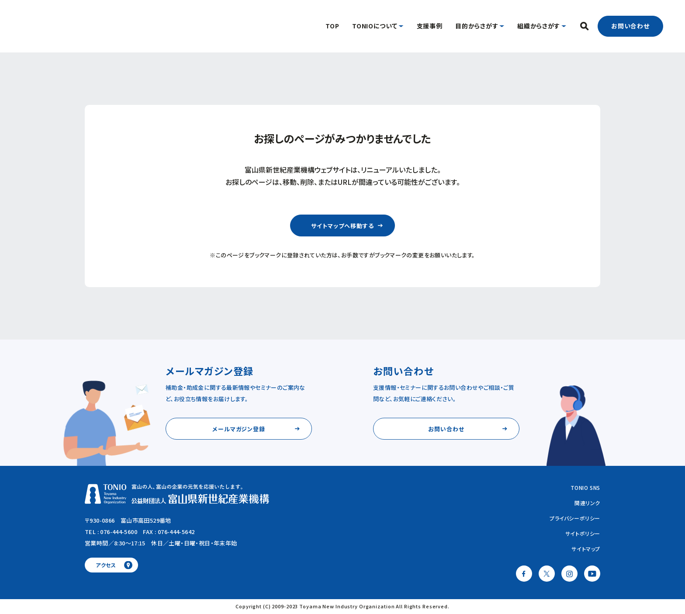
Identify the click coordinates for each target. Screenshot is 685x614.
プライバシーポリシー (575, 518)
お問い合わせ (630, 25)
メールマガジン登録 (238, 429)
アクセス (106, 565)
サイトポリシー (582, 533)
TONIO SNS (585, 487)
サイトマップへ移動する (342, 226)
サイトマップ (585, 548)
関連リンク (587, 502)
